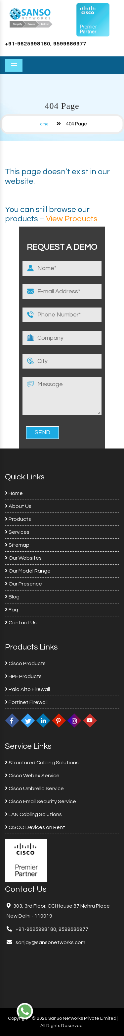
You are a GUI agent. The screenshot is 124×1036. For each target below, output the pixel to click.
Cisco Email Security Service (40, 801)
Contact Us (21, 622)
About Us (18, 506)
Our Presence (23, 584)
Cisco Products (25, 663)
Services (17, 532)
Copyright (18, 1018)
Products (18, 519)
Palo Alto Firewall (27, 689)
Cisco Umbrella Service (34, 788)
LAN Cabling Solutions (33, 814)
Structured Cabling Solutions (42, 762)
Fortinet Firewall (26, 702)
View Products (72, 219)
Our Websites (23, 558)
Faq (11, 609)
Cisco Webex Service (32, 775)
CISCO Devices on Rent (35, 827)
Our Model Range (28, 571)
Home (43, 124)
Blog (12, 596)
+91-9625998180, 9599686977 (45, 43)
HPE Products (23, 676)
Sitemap (17, 545)
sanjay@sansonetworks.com (50, 942)
